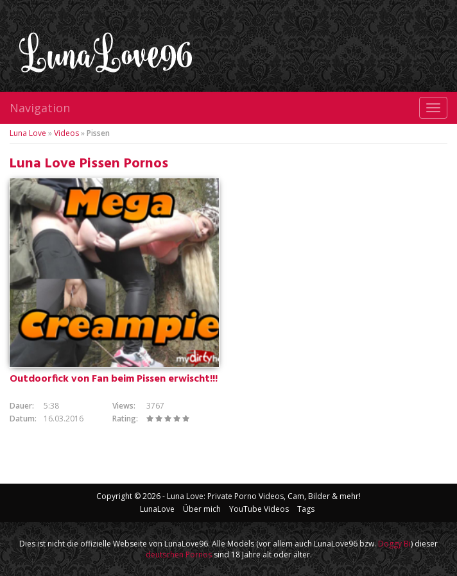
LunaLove (157, 509)
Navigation (40, 107)
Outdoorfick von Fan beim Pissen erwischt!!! (114, 379)
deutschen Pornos (179, 554)
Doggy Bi (394, 543)
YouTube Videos (259, 509)
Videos (66, 133)
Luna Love (28, 133)
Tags (306, 509)
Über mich (202, 509)
